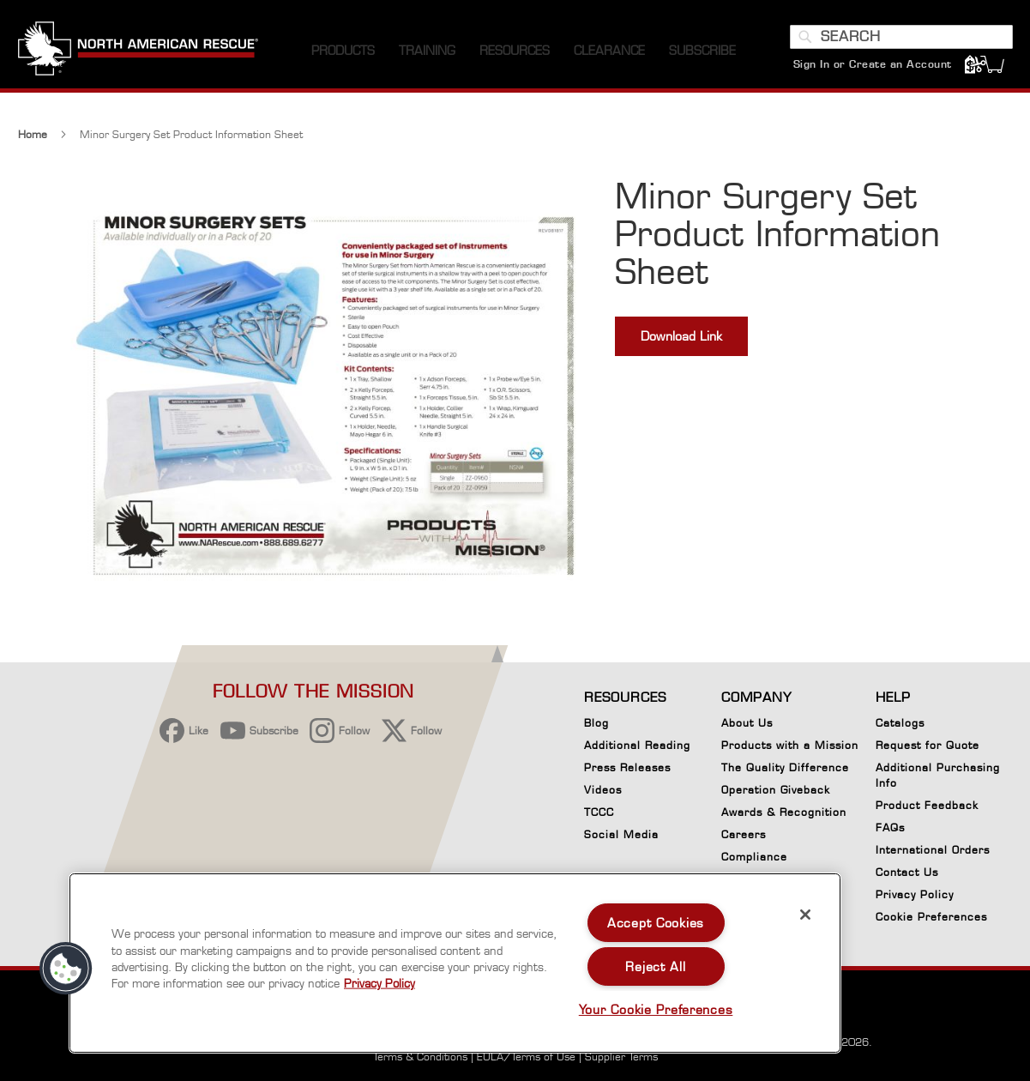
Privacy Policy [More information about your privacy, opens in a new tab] (379, 983)
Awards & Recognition (783, 812)
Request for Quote (927, 745)
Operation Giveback (775, 789)
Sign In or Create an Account (872, 63)
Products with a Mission (789, 745)
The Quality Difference (785, 767)
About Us (747, 722)
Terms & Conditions (420, 1056)
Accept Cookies (655, 922)
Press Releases (627, 767)
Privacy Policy (915, 894)
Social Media (621, 834)
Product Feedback (927, 805)
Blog (596, 722)
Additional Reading (637, 745)
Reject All (655, 966)
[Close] (805, 914)
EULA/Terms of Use (526, 1056)
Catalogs (900, 722)
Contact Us (907, 872)
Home (32, 134)
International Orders (933, 849)
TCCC (599, 812)
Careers (743, 834)
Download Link (681, 336)
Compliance (754, 856)
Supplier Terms (621, 1056)
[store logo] (138, 50)
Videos (603, 789)
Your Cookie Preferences (656, 1009)
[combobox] (901, 37)
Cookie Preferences (931, 919)
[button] (66, 968)
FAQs (890, 827)
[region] (455, 963)
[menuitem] (343, 51)
